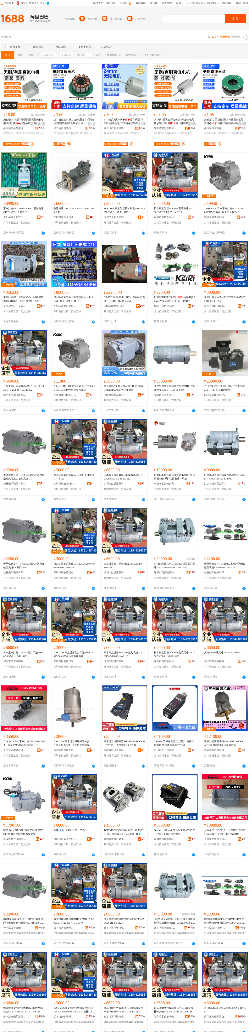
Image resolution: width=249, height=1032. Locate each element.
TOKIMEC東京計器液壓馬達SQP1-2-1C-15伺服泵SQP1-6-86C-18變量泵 (74, 743)
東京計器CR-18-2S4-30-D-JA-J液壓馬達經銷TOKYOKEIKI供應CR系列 (23, 299)
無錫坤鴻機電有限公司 (215, 750)
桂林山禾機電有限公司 (165, 306)
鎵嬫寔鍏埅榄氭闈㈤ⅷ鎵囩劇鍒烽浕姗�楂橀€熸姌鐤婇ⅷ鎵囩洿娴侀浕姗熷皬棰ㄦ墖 (224, 121)
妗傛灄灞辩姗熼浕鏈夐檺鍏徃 (14, 927)
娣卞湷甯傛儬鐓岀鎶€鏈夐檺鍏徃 (65, 128)
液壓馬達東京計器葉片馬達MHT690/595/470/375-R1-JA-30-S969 (224, 476)
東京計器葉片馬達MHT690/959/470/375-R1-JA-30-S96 (224, 299)
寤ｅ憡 (41, 123)
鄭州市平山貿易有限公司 (165, 750)
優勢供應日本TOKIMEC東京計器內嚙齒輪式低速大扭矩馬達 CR (23, 476)
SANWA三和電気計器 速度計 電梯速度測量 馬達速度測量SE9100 (174, 743)
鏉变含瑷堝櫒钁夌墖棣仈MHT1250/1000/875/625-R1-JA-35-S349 (74, 921)
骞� (41, 128)
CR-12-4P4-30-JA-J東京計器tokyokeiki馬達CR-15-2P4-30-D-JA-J (74, 299)
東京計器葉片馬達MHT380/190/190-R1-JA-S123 (74, 476)
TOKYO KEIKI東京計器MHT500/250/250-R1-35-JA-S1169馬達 (224, 388)
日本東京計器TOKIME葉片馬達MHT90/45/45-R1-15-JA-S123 (124, 654)
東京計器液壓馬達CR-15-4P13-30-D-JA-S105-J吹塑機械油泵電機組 (224, 743)
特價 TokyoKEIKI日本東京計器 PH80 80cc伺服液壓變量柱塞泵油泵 (23, 832)
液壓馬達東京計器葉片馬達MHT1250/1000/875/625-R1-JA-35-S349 (174, 388)
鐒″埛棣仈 (22, 133)
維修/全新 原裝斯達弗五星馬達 (70, 830)
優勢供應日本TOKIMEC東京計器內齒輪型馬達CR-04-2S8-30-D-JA (224, 565)
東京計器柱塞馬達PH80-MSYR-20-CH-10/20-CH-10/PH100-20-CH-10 (124, 743)
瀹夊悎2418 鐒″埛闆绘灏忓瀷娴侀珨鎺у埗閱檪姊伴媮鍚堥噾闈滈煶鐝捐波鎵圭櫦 (23, 121)
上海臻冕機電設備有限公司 (14, 750)
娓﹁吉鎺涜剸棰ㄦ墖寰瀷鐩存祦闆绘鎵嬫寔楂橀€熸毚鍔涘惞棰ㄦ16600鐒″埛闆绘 (74, 121)
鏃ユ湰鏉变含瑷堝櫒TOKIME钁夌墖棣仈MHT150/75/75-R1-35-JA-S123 (173, 1009)
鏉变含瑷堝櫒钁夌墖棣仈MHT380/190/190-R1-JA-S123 (124, 921)
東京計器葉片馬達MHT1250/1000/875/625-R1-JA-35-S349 (74, 565)
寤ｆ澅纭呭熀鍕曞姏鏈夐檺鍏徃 (115, 128)
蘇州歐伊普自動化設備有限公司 (65, 750)
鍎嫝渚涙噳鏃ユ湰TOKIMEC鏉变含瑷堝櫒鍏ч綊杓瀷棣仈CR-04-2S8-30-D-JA (224, 921)
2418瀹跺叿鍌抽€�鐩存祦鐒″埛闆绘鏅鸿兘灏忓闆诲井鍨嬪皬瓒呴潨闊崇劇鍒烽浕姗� (124, 121)
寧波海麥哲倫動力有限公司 (215, 217)
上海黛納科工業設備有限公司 (14, 306)
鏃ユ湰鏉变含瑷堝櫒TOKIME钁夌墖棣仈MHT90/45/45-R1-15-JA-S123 (123, 1009)
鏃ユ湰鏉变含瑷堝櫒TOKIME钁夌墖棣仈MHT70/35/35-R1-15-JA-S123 (23, 1009)
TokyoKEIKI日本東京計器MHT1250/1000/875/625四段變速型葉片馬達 (224, 210)
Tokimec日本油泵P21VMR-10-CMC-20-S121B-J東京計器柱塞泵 (174, 832)
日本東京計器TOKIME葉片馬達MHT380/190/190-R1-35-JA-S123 (174, 210)
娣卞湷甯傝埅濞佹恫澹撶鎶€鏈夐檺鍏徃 (115, 927)
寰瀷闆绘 (59, 133)
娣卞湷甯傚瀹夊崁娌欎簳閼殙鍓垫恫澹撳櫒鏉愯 (165, 927)
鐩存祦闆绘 (72, 133)
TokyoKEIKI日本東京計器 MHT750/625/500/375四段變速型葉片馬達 (74, 388)
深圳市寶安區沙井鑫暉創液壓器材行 (65, 217)
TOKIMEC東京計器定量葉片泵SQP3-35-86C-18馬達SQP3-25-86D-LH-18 (124, 832)
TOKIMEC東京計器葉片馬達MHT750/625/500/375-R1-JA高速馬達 (74, 654)
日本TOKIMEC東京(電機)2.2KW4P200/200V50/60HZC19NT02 (174, 299)
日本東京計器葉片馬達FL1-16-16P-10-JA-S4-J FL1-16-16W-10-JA (24, 388)
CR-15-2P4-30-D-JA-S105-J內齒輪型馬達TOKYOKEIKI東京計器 (124, 299)
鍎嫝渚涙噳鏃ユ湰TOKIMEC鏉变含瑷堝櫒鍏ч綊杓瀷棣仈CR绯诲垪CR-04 (23, 921)
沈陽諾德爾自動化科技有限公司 (65, 306)
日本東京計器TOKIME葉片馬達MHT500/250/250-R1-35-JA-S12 (124, 476)
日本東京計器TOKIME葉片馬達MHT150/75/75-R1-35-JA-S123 (174, 654)
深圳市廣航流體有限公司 (115, 217)
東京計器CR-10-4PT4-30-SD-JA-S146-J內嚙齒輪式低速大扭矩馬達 (124, 388)
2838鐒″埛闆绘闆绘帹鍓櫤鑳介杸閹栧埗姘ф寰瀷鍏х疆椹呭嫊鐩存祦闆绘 (174, 121)
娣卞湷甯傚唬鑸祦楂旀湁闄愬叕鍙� (65, 927)
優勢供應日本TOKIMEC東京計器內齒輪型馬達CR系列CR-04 (23, 565)
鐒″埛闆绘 (9, 133)
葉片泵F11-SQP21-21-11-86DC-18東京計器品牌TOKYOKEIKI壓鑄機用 (224, 832)
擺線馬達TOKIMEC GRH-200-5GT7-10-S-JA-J (74, 210)
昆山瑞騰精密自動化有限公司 (115, 306)
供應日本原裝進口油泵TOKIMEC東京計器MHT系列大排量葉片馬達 (174, 476)
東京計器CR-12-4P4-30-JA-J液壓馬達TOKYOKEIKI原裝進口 (24, 210)
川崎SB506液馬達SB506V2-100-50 (222, 652)
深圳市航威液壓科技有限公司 (165, 217)
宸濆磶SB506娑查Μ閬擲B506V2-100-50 (225, 1009)
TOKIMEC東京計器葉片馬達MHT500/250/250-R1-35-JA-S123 (124, 210)
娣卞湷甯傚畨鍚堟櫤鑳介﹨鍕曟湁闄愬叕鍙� (14, 128)
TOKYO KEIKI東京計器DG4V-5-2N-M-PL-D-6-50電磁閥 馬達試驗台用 (24, 743)
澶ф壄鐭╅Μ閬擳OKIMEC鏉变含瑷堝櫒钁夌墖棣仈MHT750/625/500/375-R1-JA (174, 921)
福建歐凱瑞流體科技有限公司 (115, 750)
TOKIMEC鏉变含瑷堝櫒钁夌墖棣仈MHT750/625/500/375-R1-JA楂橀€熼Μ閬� (74, 1009)
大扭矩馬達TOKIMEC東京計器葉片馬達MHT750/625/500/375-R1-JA (174, 565)
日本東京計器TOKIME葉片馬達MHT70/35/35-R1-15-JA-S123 (24, 654)
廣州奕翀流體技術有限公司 (14, 217)
